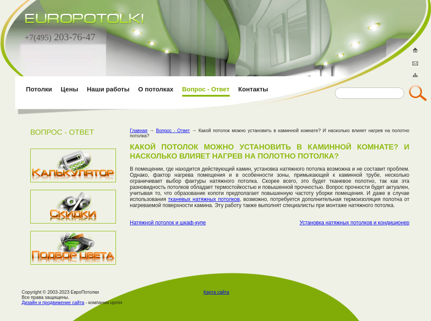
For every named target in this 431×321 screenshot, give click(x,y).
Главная (139, 130)
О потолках (155, 89)
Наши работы (108, 89)
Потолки (39, 89)
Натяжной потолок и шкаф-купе (168, 223)
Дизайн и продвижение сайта (53, 302)
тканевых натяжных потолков (204, 199)
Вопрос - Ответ (206, 89)
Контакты (253, 89)
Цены (69, 89)
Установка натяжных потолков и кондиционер (354, 223)
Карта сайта (216, 292)
